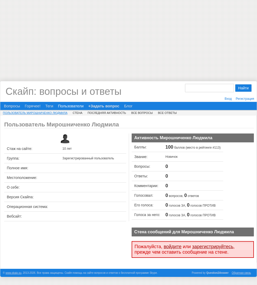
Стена (77, 112)
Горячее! (32, 106)
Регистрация (245, 99)
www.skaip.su (13, 272)
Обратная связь (241, 272)
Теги (49, 106)
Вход (228, 99)
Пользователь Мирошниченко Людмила (35, 112)
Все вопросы (142, 112)
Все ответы (167, 112)
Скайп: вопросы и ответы (63, 91)
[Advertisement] (128, 36)
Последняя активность (107, 112)
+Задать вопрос (103, 106)
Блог (128, 106)
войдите (172, 246)
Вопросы (12, 106)
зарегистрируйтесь (212, 246)
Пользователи (70, 106)
